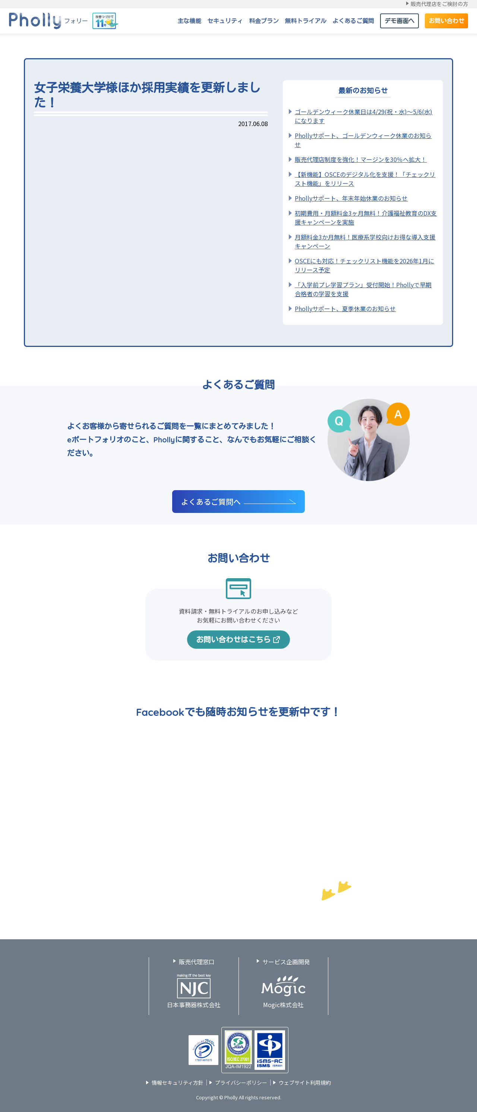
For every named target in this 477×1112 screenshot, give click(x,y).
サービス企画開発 (286, 961)
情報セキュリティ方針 (177, 1082)
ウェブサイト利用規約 (305, 1082)
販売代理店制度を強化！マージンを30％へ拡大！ (361, 159)
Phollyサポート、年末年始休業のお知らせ (351, 198)
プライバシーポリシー (241, 1082)
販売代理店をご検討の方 (439, 4)
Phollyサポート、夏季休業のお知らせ (345, 308)
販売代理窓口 (197, 961)
